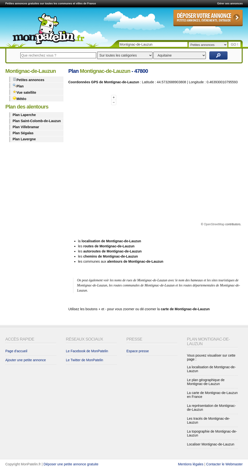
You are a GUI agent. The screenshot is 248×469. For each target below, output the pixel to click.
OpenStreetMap (214, 224)
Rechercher (218, 55)
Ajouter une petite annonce (25, 360)
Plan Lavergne (24, 139)
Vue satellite (24, 92)
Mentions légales (190, 464)
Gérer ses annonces (230, 3)
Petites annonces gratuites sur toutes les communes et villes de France (50, 3)
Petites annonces (28, 79)
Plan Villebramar (26, 127)
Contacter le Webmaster (224, 464)
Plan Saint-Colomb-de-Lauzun (37, 121)
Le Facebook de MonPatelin (87, 351)
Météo (19, 98)
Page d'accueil (16, 351)
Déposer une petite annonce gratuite (71, 464)
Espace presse (137, 351)
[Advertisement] (87, 161)
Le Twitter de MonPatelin (84, 360)
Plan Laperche (24, 115)
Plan (18, 86)
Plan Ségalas (23, 133)
